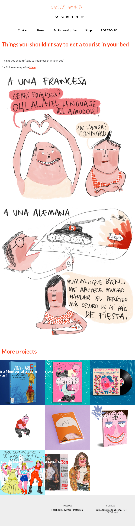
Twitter (67, 509)
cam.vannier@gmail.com (108, 509)
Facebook (57, 509)
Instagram (78, 509)
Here (32, 67)
